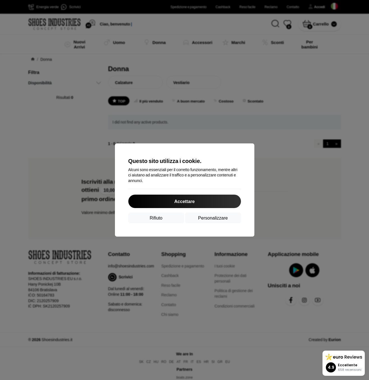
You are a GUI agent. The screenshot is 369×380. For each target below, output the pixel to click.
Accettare (184, 201)
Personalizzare (213, 217)
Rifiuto (156, 217)
